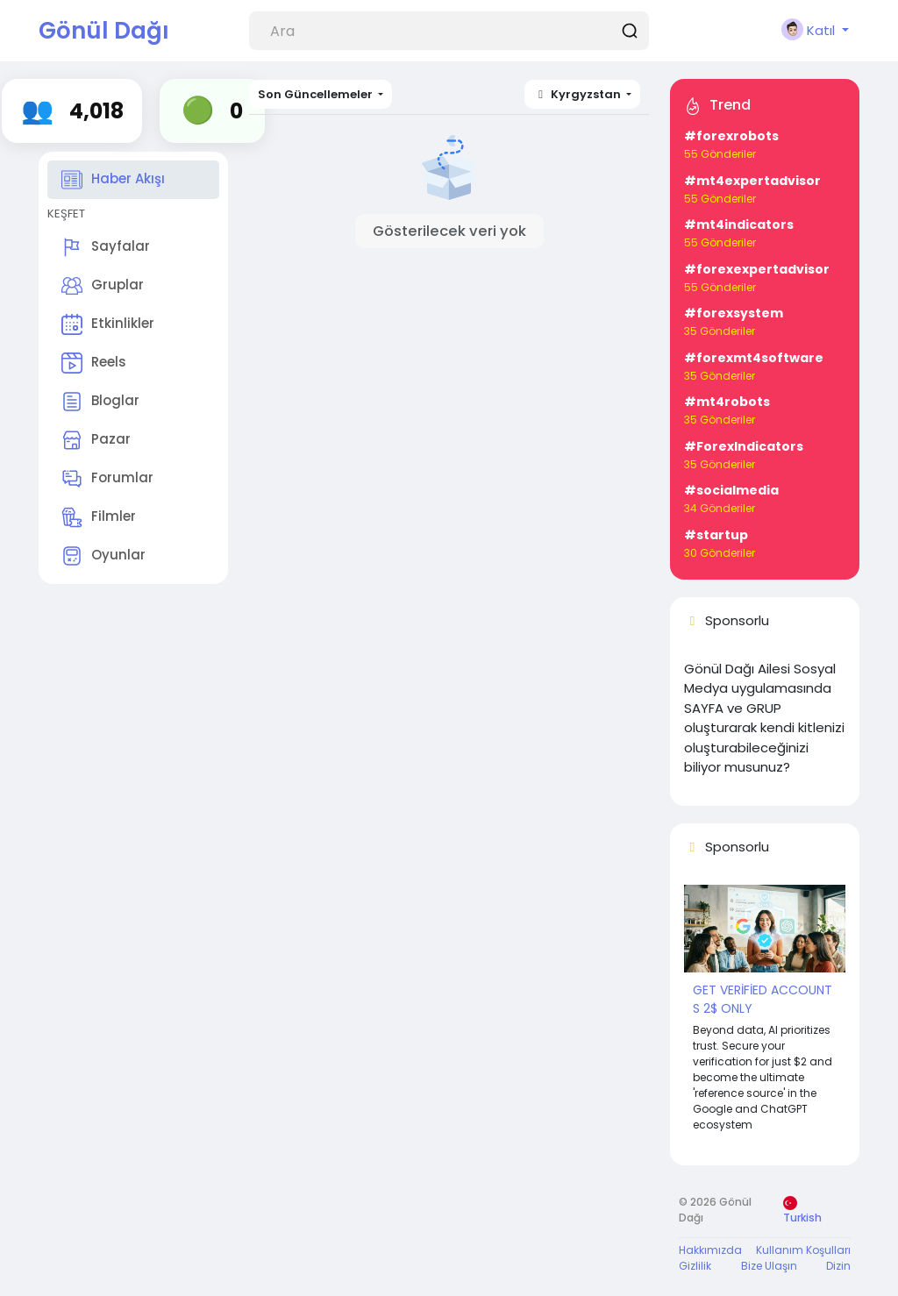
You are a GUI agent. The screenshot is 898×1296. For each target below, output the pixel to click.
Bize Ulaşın (769, 1265)
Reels (93, 363)
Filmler (98, 517)
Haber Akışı (113, 179)
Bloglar (100, 401)
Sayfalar (105, 247)
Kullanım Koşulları (803, 1250)
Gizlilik (695, 1265)
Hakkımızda (710, 1250)
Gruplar (102, 285)
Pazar (96, 440)
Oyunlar (103, 555)
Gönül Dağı (104, 30)
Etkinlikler (107, 324)
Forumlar (107, 478)
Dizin (838, 1265)
